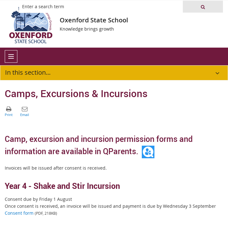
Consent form (19, 213)
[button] (203, 6)
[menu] (11, 56)
